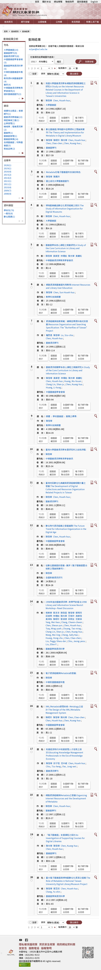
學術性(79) (9, 210)
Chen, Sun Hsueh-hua (63, 292)
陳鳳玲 (56, 176)
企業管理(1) (9, 123)
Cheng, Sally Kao (70, 634)
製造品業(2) (9, 148)
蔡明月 (79, 612)
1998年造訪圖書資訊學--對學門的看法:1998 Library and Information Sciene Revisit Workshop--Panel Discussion (66, 605)
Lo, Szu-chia (67, 335)
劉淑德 (64, 619)
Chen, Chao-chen (54, 143)
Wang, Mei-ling (53, 634)
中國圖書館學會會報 (55, 391)
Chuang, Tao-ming (72, 628)
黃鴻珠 (49, 619)
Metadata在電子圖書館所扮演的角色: (63, 172)
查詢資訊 (8, 21)
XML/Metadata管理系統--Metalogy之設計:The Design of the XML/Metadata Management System (64, 709)
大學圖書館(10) (11, 49)
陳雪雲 (64, 612)
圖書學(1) (8, 132)
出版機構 (42, 21)
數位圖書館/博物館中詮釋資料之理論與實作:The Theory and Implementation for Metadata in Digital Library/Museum (65, 132)
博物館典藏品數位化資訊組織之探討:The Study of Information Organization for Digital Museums (65, 208)
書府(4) (7, 84)
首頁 (37, 1)
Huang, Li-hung (53, 387)
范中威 (64, 763)
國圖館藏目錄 (53, 119)
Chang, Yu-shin (53, 891)
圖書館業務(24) (11, 139)
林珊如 (64, 255)
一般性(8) (8, 213)
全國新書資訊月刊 (54, 577)
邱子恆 (56, 763)
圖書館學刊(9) (10, 53)
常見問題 (76, 21)
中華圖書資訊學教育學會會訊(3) (13, 89)
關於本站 (46, 1)
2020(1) (7, 165)
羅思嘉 (49, 335)
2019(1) (7, 168)
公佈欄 (59, 21)
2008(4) (7, 193)
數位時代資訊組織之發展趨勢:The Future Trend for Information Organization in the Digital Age (66, 529)
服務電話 (34, 948)
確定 (59, 61)
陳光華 (64, 140)
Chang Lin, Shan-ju (55, 384)
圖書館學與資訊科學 (55, 648)
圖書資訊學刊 (52, 342)
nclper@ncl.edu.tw (38, 49)
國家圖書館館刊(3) (12, 94)
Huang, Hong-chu (54, 638)
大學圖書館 (51, 104)
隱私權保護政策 (28, 944)
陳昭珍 (56, 140)
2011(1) (7, 184)
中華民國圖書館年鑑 (55, 682)
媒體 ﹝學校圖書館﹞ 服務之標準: (61, 416)
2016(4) (7, 171)
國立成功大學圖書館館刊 (57, 181)
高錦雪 (79, 615)
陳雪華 (49, 100)
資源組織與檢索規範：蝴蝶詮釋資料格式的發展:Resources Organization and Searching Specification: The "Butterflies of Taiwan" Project (67, 326)
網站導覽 (58, 1)
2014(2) (7, 177)
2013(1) (7, 181)
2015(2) (7, 174)
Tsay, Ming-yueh (53, 628)
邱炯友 (71, 619)
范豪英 (79, 619)
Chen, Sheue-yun (54, 625)
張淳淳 (56, 612)
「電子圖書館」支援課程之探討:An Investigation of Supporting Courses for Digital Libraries (65, 838)
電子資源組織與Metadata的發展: (61, 673)
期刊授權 (25, 21)
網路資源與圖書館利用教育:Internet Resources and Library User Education (68, 286)
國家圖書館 (82, 1)
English (94, 1)
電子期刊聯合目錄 (79, 119)
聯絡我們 (69, 1)
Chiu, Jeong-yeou (76, 641)
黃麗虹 (79, 255)
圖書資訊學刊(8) (11, 56)
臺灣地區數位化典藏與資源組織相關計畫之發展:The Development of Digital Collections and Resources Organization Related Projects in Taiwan (66, 487)
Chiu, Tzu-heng (53, 766)
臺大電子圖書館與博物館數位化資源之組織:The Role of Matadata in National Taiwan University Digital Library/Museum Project (68, 881)
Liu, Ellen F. (51, 644)
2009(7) (7, 190)
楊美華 (49, 612)
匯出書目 (74, 73)
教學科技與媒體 (53, 296)
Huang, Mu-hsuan (72, 381)
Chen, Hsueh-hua (61, 100)
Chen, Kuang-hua (72, 143)
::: (31, 1)
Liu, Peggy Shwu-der (56, 641)
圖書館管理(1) (10, 136)
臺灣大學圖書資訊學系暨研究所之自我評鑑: (66, 449)
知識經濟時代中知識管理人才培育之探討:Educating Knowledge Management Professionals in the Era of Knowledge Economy (64, 754)
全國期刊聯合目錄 (65, 119)
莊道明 (49, 615)
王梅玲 (71, 615)
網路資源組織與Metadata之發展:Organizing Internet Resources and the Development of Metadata (66, 798)
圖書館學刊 (51, 147)
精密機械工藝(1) (11, 120)
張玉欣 (56, 888)
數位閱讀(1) (9, 216)
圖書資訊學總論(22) (13, 117)
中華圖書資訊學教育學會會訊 (59, 260)
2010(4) (7, 187)
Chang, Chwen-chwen (71, 622)
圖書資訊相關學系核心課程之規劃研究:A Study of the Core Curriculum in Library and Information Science (68, 370)
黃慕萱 (56, 255)
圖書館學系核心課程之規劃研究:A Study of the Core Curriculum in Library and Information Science (66, 248)
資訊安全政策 (47, 944)
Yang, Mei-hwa (53, 622)
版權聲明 (46, 948)
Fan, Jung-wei (69, 766)
